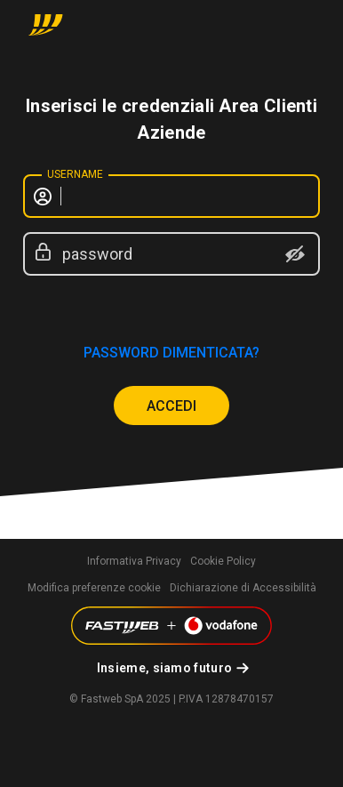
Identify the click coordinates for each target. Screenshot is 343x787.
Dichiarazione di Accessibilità (243, 588)
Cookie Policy (223, 561)
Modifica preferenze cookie (94, 588)
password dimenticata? (171, 352)
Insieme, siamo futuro (164, 668)
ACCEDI (171, 406)
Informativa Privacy (134, 561)
